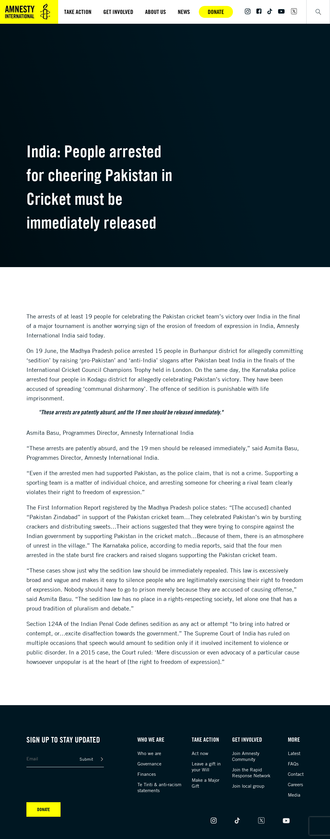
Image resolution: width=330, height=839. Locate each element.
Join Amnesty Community (245, 756)
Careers (295, 784)
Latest (294, 753)
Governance (149, 764)
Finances (146, 774)
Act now (200, 753)
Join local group (248, 786)
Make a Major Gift (205, 783)
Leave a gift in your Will (206, 767)
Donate (216, 11)
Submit (86, 759)
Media (294, 795)
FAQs (293, 764)
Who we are (149, 753)
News (184, 11)
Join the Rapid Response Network (251, 772)
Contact (296, 774)
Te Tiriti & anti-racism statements (159, 787)
